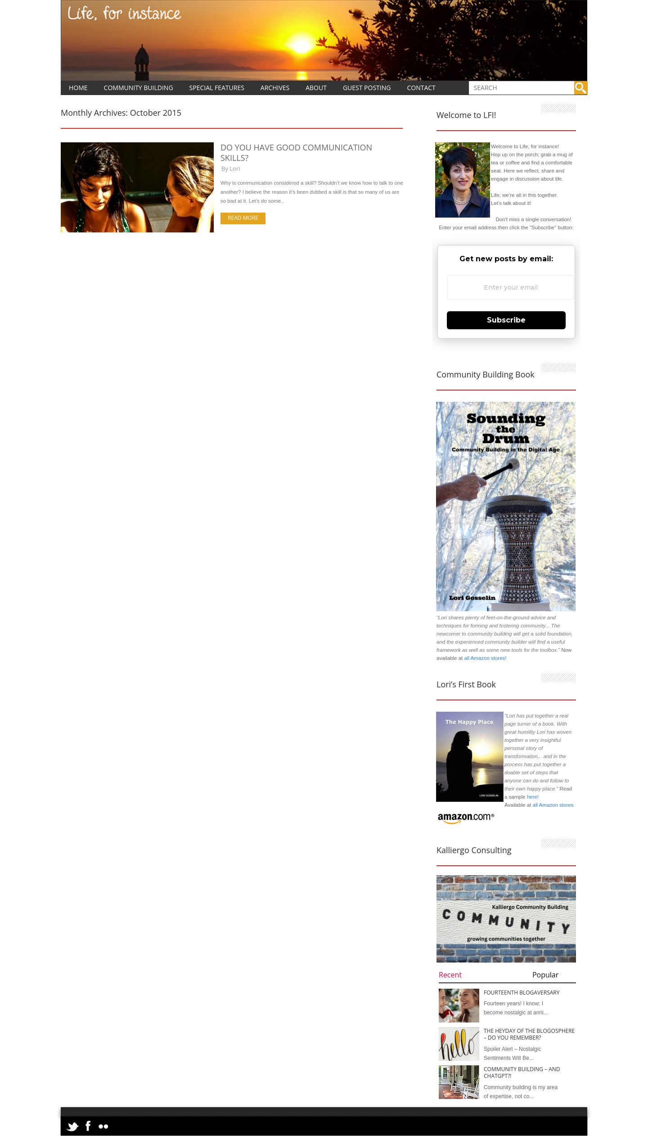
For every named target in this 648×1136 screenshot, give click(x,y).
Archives (275, 87)
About (316, 87)
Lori (235, 168)
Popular (545, 975)
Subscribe (506, 320)
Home (78, 87)
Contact (421, 87)
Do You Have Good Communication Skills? (296, 152)
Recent (450, 975)
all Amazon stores (552, 805)
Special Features (216, 87)
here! (533, 797)
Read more (243, 218)
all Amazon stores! (485, 658)
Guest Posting (367, 87)
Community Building (138, 87)
